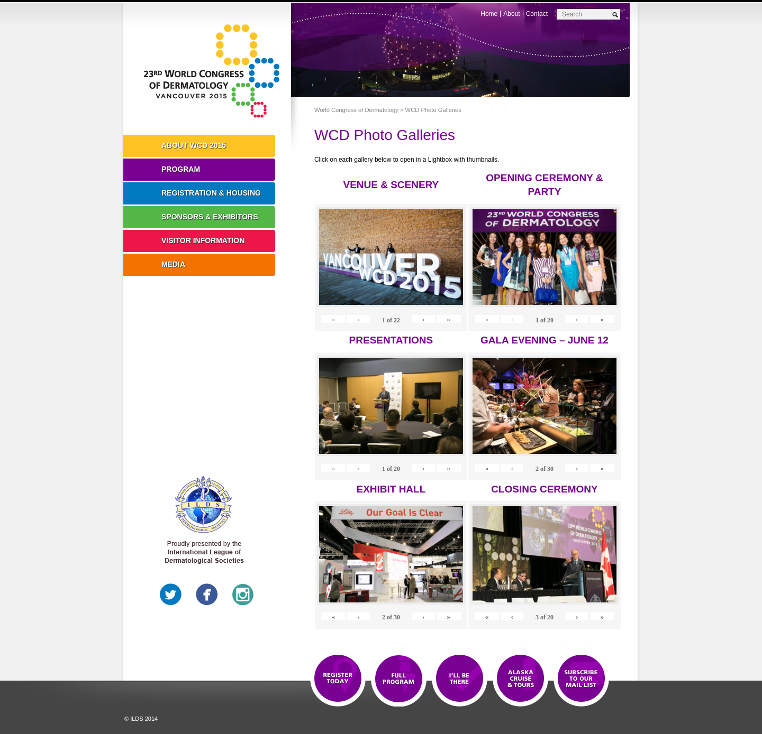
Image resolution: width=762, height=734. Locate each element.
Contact (537, 13)
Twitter (171, 594)
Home (488, 13)
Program (180, 169)
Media (173, 264)
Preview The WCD (520, 679)
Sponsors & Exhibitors (209, 216)
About (511, 13)
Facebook (207, 594)
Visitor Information (202, 240)
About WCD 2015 (193, 145)
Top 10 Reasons (399, 679)
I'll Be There (459, 679)
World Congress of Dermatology (215, 71)
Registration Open (338, 679)
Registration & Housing (211, 193)
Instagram (243, 594)
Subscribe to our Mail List (581, 679)
